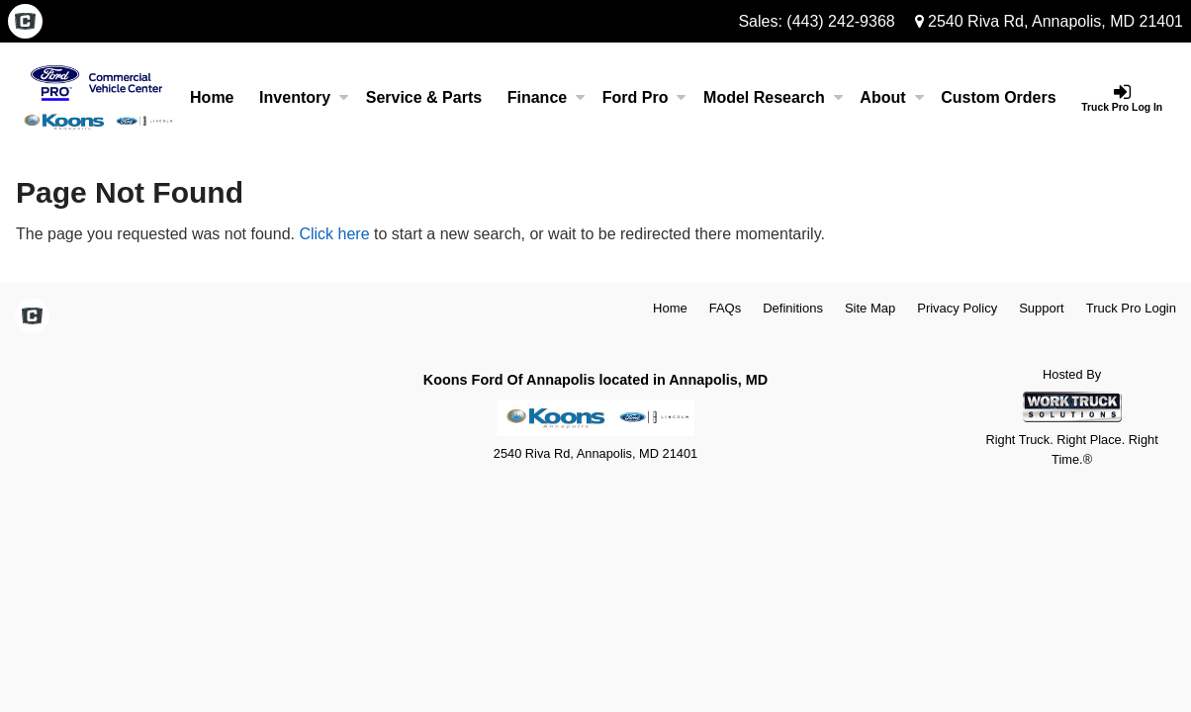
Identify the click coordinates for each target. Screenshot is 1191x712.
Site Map (870, 308)
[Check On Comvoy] (25, 23)
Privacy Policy (957, 308)
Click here (334, 233)
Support (1041, 308)
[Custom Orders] (998, 98)
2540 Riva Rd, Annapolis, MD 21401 (1049, 21)
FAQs (725, 308)
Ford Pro (644, 97)
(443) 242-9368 (840, 21)
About (891, 97)
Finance (546, 97)
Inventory (303, 97)
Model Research (773, 97)
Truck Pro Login (1131, 308)
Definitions (793, 308)
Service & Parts (424, 97)
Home (211, 97)
